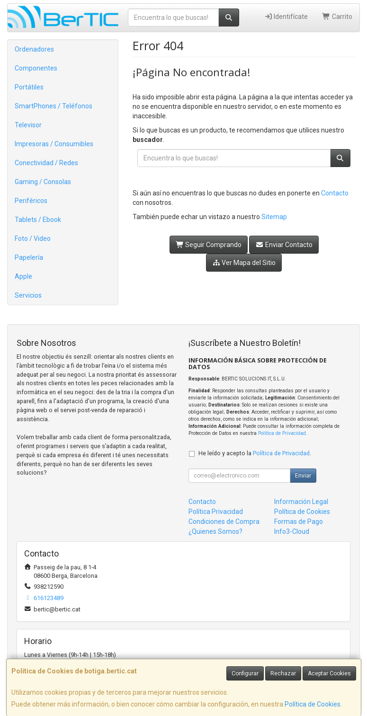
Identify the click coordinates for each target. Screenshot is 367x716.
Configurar (245, 673)
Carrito (337, 16)
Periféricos (31, 200)
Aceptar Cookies (329, 673)
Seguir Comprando (209, 244)
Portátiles (29, 87)
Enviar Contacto (284, 244)
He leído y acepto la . (254, 453)
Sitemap (274, 217)
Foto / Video (33, 238)
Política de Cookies (312, 704)
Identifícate (286, 16)
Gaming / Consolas (43, 182)
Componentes (36, 68)
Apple (23, 276)
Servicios (28, 295)
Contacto (335, 193)
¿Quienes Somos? (215, 531)
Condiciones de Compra (224, 521)
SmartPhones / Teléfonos (53, 106)
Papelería (29, 257)
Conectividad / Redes (46, 163)
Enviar (303, 475)
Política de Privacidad (282, 433)
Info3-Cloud (291, 531)
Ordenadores (34, 49)
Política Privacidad (215, 511)
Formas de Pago (298, 521)
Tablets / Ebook (38, 219)
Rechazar (283, 673)
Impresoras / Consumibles (54, 144)
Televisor (28, 125)
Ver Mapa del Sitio (244, 262)
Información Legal (301, 501)
